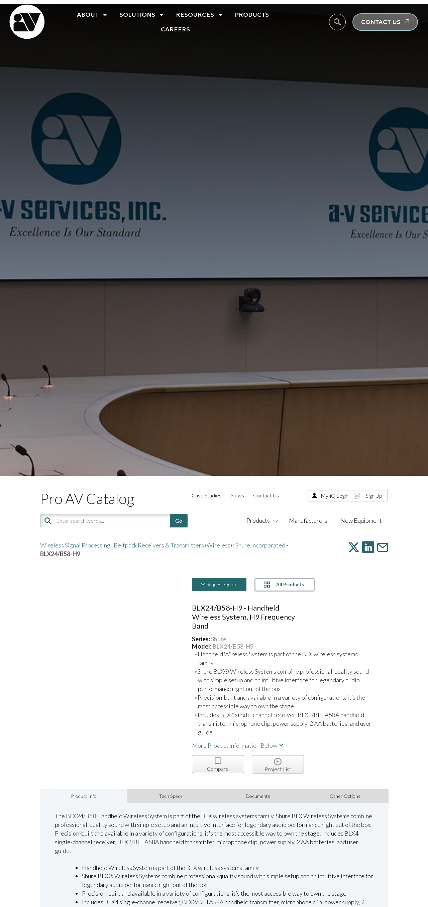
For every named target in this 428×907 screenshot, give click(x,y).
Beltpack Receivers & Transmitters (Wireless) (173, 545)
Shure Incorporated (260, 545)
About (92, 14)
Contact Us (266, 495)
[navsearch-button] (337, 22)
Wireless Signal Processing (75, 545)
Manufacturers (308, 520)
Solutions (142, 14)
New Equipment (361, 520)
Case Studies (206, 495)
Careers (175, 29)
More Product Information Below (238, 745)
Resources (199, 14)
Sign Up (373, 495)
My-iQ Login (334, 495)
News (237, 495)
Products (252, 14)
